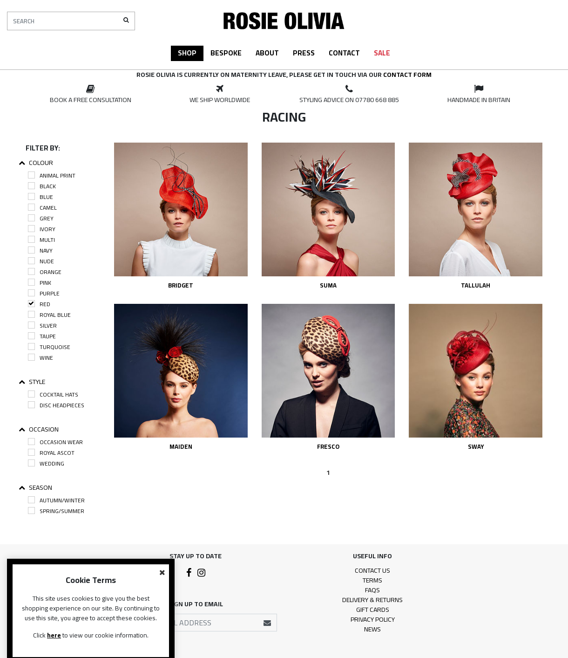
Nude (41, 261)
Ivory (41, 229)
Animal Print (51, 175)
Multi (41, 239)
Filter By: (43, 148)
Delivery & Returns (372, 600)
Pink (39, 282)
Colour (36, 163)
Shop (187, 53)
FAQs (372, 590)
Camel (42, 207)
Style (32, 382)
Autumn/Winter (56, 500)
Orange (44, 272)
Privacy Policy (373, 619)
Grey (41, 218)
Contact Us (372, 570)
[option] (90, 95)
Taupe (42, 336)
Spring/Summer (56, 511)
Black (42, 186)
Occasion (39, 429)
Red (39, 304)
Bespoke (226, 53)
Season (35, 488)
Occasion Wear (55, 442)
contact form (407, 75)
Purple (44, 293)
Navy (40, 250)
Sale (382, 53)
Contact (344, 53)
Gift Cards (372, 609)
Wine (40, 357)
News (372, 629)
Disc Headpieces (56, 405)
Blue (40, 197)
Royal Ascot (51, 452)
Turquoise (49, 347)
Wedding (46, 463)
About (267, 53)
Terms (372, 580)
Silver (42, 325)
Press (304, 53)
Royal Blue (49, 314)
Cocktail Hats (53, 394)
